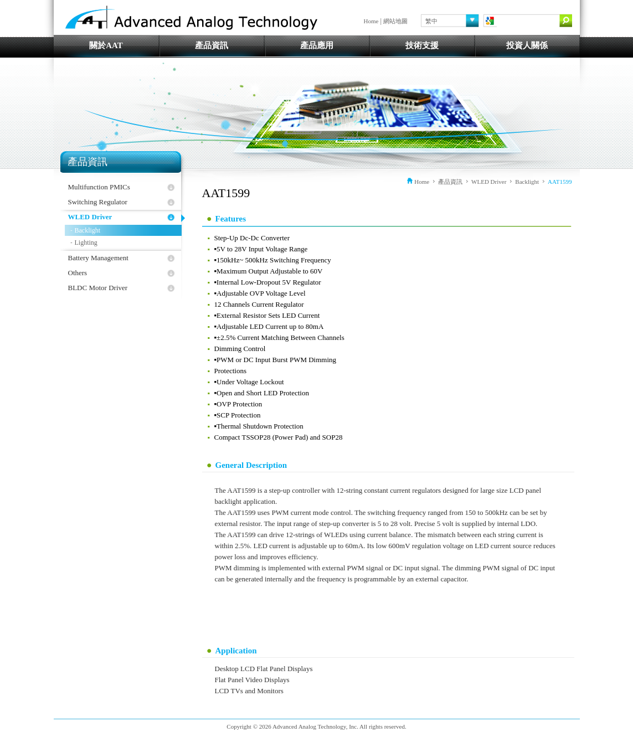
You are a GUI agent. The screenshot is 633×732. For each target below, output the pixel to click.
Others (78, 273)
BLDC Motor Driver (98, 287)
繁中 (431, 21)
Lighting (86, 242)
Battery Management (98, 258)
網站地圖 (395, 21)
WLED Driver (90, 217)
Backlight (88, 230)
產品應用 (316, 45)
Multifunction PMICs (99, 187)
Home (371, 21)
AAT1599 (560, 181)
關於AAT (106, 45)
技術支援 (422, 45)
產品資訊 (211, 45)
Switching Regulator (97, 202)
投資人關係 (527, 45)
